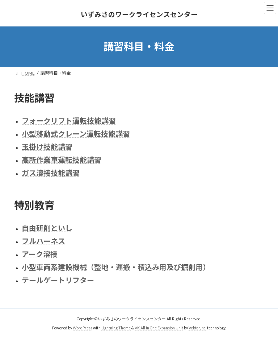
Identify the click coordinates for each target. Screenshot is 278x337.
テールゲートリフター (58, 280)
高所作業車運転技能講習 (61, 159)
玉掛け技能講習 (47, 146)
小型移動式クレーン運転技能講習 (76, 133)
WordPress (82, 328)
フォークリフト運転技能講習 (69, 120)
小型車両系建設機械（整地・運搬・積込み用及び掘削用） (116, 267)
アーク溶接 (40, 254)
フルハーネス (43, 241)
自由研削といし (47, 228)
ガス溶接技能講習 (51, 172)
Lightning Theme (116, 328)
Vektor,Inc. (197, 328)
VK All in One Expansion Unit (159, 328)
